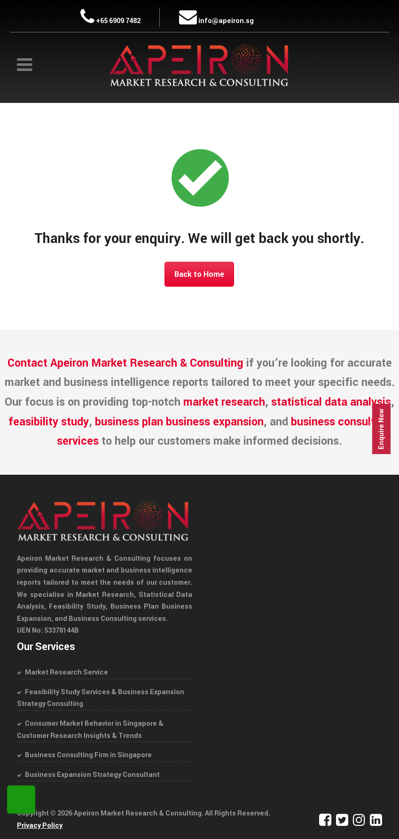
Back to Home (199, 274)
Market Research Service (66, 672)
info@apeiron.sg (216, 21)
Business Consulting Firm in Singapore (88, 755)
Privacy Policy (40, 826)
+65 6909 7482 (110, 21)
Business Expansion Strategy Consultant (92, 775)
